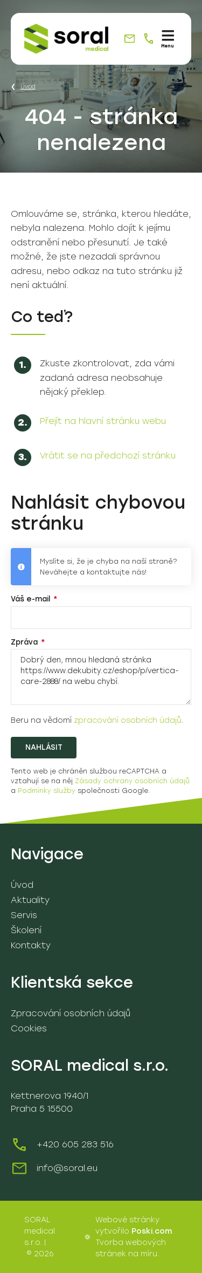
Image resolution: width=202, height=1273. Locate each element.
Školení (26, 930)
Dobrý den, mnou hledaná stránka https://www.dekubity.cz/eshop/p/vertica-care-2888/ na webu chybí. (101, 677)
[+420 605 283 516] (148, 38)
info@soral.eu (67, 1168)
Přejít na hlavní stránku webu (103, 421)
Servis (24, 915)
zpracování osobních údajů (128, 720)
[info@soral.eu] (129, 38)
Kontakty (31, 945)
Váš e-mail (31, 598)
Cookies (29, 1028)
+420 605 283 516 (75, 1144)
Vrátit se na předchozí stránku (108, 455)
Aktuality (30, 900)
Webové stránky (127, 1219)
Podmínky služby (46, 791)
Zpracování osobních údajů (70, 1013)
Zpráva (25, 642)
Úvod (28, 86)
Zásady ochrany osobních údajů (132, 781)
